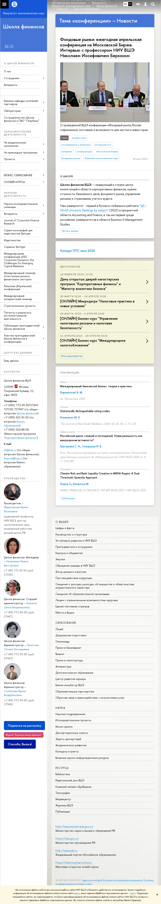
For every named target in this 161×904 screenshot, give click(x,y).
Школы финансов (27, 413)
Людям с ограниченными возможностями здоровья (86, 600)
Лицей (59, 629)
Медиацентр (63, 799)
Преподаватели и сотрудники (73, 547)
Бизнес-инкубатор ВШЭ (69, 685)
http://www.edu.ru (66, 850)
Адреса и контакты (92, 880)
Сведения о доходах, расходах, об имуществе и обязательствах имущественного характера (94, 585)
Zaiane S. (65, 484)
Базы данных (11, 360)
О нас (7, 71)
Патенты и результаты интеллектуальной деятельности (17, 316)
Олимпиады (62, 641)
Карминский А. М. (71, 392)
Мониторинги (64, 726)
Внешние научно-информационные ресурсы (82, 758)
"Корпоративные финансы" (20, 437)
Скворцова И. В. (92, 446)
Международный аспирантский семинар (18, 297)
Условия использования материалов (123, 880)
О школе (66, 176)
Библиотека (62, 774)
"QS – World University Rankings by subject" (103, 208)
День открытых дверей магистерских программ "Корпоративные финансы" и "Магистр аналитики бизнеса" (90, 284)
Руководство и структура (71, 534)
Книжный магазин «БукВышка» (73, 786)
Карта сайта (85, 884)
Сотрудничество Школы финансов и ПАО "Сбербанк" (21, 119)
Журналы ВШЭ (64, 805)
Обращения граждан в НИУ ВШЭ (75, 565)
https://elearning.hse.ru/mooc (73, 862)
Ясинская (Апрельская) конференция (18, 287)
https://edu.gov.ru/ (67, 838)
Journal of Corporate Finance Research (21, 221)
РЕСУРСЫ (62, 768)
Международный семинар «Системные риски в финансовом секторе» (19, 276)
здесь (77, 893)
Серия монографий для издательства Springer (18, 231)
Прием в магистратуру (69, 660)
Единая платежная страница (72, 606)
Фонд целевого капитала (70, 572)
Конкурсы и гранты (67, 751)
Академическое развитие (70, 745)
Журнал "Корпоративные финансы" (24, 734)
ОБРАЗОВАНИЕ (65, 622)
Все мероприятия (72, 356)
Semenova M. (81, 484)
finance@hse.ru (13, 458)
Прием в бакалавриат (68, 647)
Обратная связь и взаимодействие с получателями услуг (89, 697)
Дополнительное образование (74, 672)
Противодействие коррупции (73, 578)
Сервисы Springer (14, 247)
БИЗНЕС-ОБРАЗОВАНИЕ (18, 175)
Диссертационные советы (71, 733)
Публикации (69, 372)
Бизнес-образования (15, 423)
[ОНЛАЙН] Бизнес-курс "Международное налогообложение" (93, 343)
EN (130, 4)
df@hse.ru (10, 450)
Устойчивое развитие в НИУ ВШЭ (76, 540)
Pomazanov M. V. (70, 417)
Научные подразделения (70, 714)
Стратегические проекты (19, 306)
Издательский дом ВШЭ (69, 780)
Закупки (60, 559)
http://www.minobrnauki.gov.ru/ (74, 826)
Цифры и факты (64, 528)
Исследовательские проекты (73, 720)
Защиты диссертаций (68, 739)
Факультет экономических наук (23, 13)
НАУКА (60, 708)
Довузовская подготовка (70, 635)
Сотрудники (11, 78)
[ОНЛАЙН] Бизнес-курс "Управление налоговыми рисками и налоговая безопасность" (89, 323)
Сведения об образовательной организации (82, 594)
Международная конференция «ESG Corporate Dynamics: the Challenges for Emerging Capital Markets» (19, 260)
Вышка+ (60, 654)
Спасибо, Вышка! (20, 744)
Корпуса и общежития (69, 553)
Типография (62, 793)
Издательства (12, 240)
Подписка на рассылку (24, 725)
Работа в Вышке (64, 612)
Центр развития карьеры (70, 679)
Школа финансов (23, 26)
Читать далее (70, 231)
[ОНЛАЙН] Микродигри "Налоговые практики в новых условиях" (97, 303)
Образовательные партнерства (74, 691)
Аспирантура (63, 666)
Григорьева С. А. (70, 446)
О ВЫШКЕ (62, 522)
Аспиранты (10, 85)
